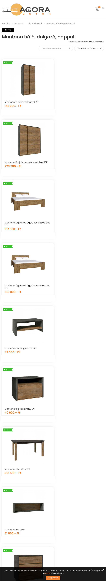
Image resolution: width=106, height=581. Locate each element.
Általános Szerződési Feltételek (15, 518)
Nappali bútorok (62, 475)
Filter (8, 30)
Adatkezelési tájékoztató (13, 536)
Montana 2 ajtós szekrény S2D (21, 102)
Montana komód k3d (69, 406)
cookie (47, 573)
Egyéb (57, 457)
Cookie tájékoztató (10, 541)
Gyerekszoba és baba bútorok (68, 448)
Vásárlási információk (11, 523)
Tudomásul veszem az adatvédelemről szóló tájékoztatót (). (78, 544)
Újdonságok (60, 461)
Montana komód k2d (16, 406)
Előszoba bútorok (62, 497)
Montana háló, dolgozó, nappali (61, 23)
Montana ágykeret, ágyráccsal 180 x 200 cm (78, 163)
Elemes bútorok (35, 23)
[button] (97, 9)
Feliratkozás (96, 538)
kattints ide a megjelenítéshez (67, 545)
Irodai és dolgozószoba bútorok (69, 493)
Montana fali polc (68, 285)
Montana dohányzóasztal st (20, 225)
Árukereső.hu (26, 484)
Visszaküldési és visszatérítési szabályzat (20, 532)
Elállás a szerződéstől (11, 545)
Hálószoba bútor (62, 479)
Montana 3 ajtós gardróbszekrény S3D (79, 102)
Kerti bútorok (60, 453)
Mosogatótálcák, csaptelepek (68, 470)
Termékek (19, 23)
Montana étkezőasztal (17, 285)
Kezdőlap (6, 23)
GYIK (4, 514)
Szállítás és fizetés (10, 527)
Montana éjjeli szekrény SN (73, 225)
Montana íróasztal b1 (69, 346)
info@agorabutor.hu (71, 518)
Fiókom (5, 510)
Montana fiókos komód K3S (20, 346)
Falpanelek (60, 466)
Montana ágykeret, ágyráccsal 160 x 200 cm (25, 163)
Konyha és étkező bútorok (66, 488)
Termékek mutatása (88, 48)
